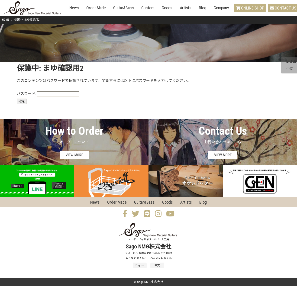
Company (221, 7)
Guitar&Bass (123, 7)
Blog (202, 7)
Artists (185, 7)
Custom (147, 7)
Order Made (96, 7)
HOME (5, 19)
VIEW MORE (74, 155)
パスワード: (48, 93)
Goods (167, 7)
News (74, 7)
